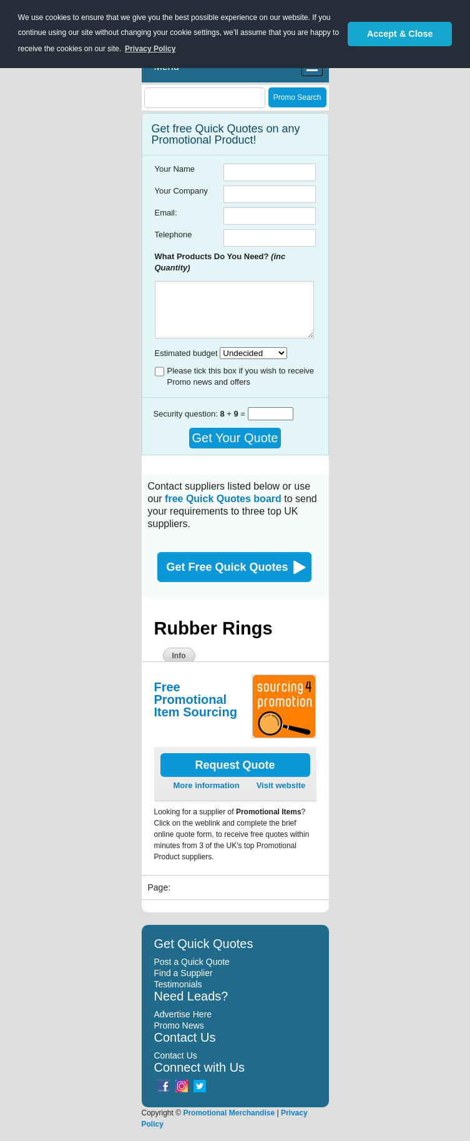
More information (207, 785)
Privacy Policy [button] (150, 48)
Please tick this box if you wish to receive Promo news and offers (241, 376)
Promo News (179, 1025)
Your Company (181, 190)
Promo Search (297, 97)
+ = (233, 413)
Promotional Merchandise (229, 1113)
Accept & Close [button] (400, 34)
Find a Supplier (183, 973)
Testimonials (178, 984)
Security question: (187, 413)
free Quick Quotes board (223, 498)
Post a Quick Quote (192, 962)
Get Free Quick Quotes (227, 567)
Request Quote (235, 765)
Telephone (173, 234)
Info (179, 655)
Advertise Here (183, 1014)
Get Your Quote (235, 438)
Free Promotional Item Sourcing (195, 699)
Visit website (281, 785)
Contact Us (175, 1055)
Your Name (175, 169)
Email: (166, 212)
